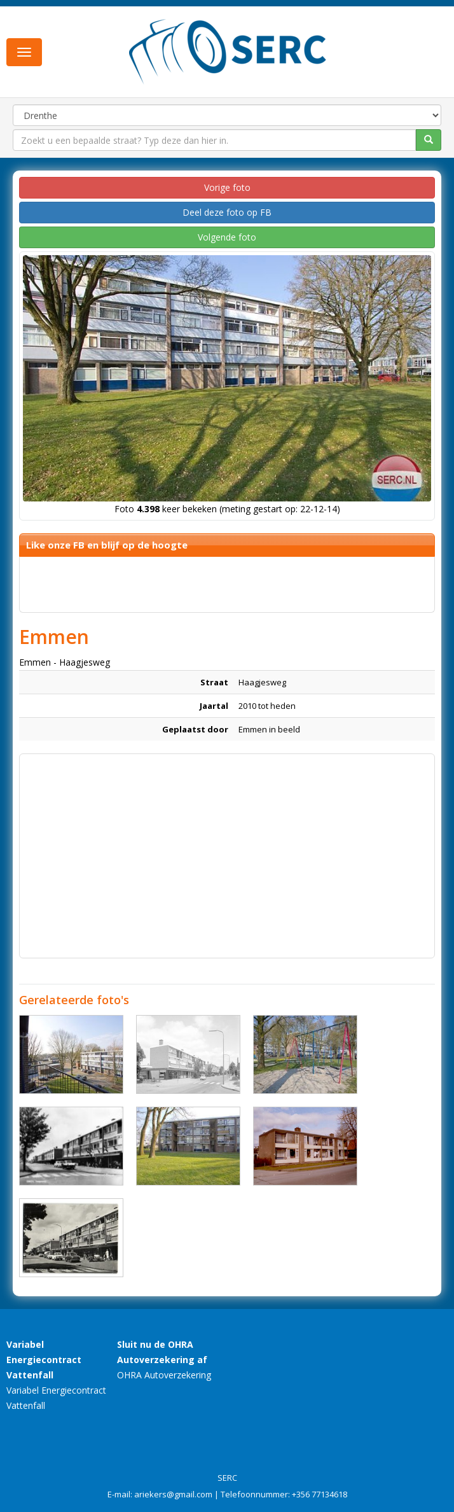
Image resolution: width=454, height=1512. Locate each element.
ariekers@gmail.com (173, 1494)
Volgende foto (227, 237)
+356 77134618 (319, 1494)
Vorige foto (227, 187)
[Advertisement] (227, 849)
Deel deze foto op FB (227, 212)
